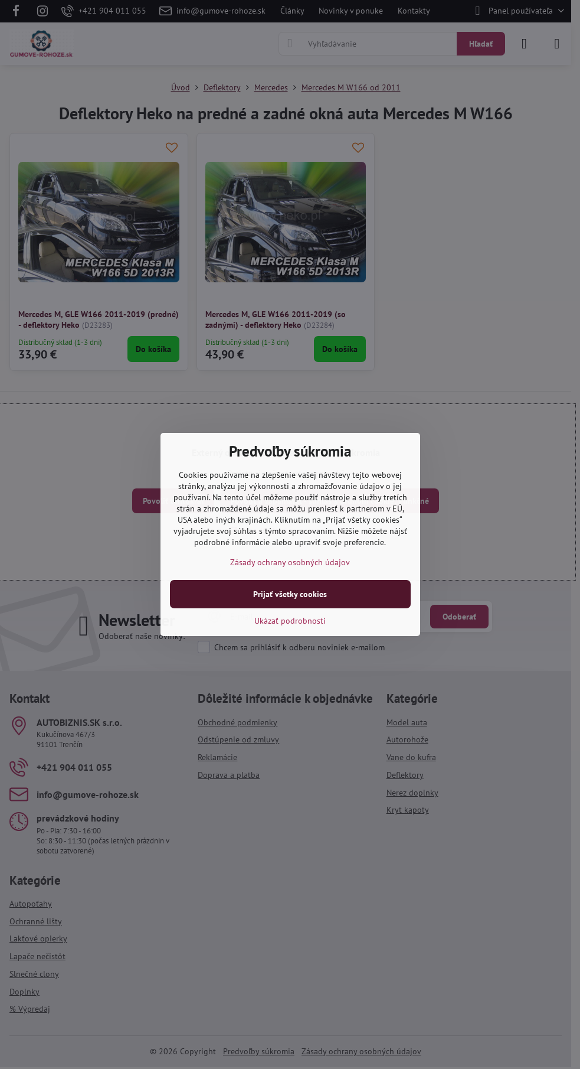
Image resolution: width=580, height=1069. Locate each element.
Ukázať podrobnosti (290, 620)
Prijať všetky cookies (290, 594)
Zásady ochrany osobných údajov (290, 562)
